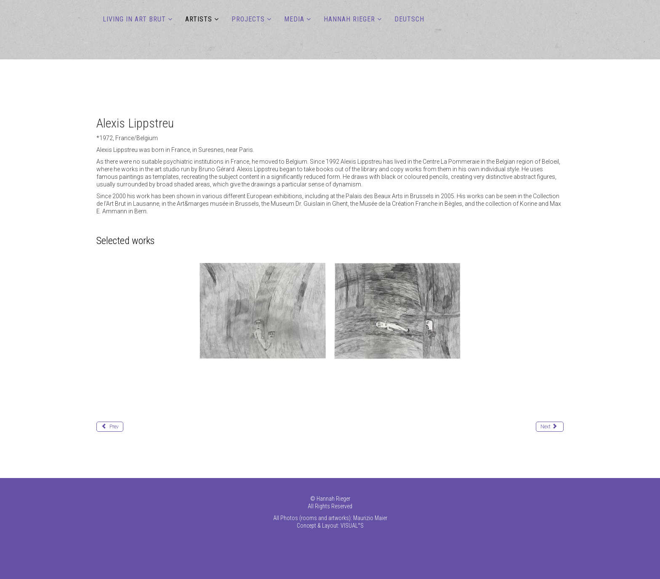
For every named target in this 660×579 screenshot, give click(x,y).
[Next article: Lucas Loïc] (550, 427)
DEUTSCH (409, 19)
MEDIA (294, 19)
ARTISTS (198, 19)
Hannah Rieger (349, 19)
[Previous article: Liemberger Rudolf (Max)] (109, 427)
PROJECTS (248, 19)
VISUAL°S (352, 525)
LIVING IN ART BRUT (134, 19)
